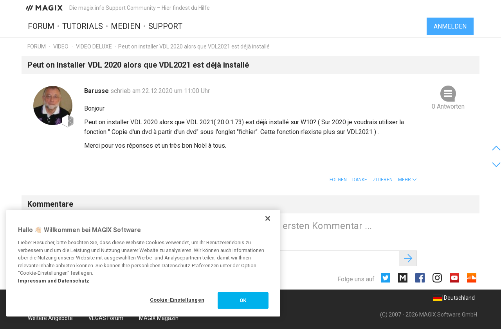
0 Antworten (448, 106)
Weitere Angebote (50, 318)
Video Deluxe (94, 46)
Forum (41, 26)
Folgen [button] (338, 179)
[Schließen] (267, 218)
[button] (407, 179)
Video (60, 46)
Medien (126, 26)
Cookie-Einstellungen (177, 300)
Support (165, 26)
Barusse (97, 91)
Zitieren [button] (383, 179)
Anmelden (450, 26)
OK (243, 300)
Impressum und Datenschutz (53, 281)
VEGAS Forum (105, 318)
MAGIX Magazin (158, 318)
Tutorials (82, 26)
